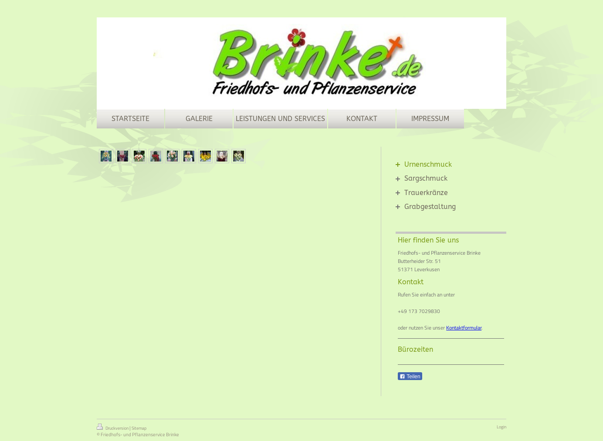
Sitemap (139, 428)
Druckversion (113, 427)
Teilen (410, 377)
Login (501, 427)
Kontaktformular (463, 327)
